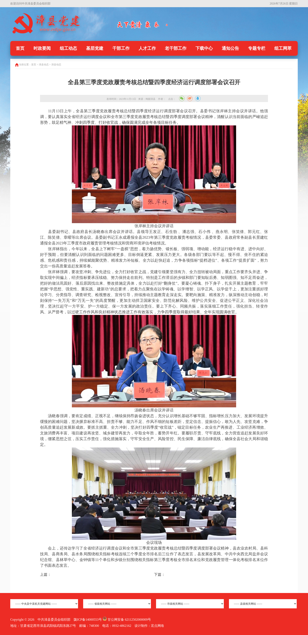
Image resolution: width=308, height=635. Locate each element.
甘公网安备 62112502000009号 (127, 619)
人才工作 (147, 48)
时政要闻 (42, 48)
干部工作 (121, 48)
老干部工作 (175, 48)
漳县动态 (56, 64)
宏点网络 (157, 625)
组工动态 (68, 48)
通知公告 (230, 48)
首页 (20, 48)
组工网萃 (283, 48)
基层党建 (94, 48)
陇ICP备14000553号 (88, 619)
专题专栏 (256, 48)
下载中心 (204, 48)
